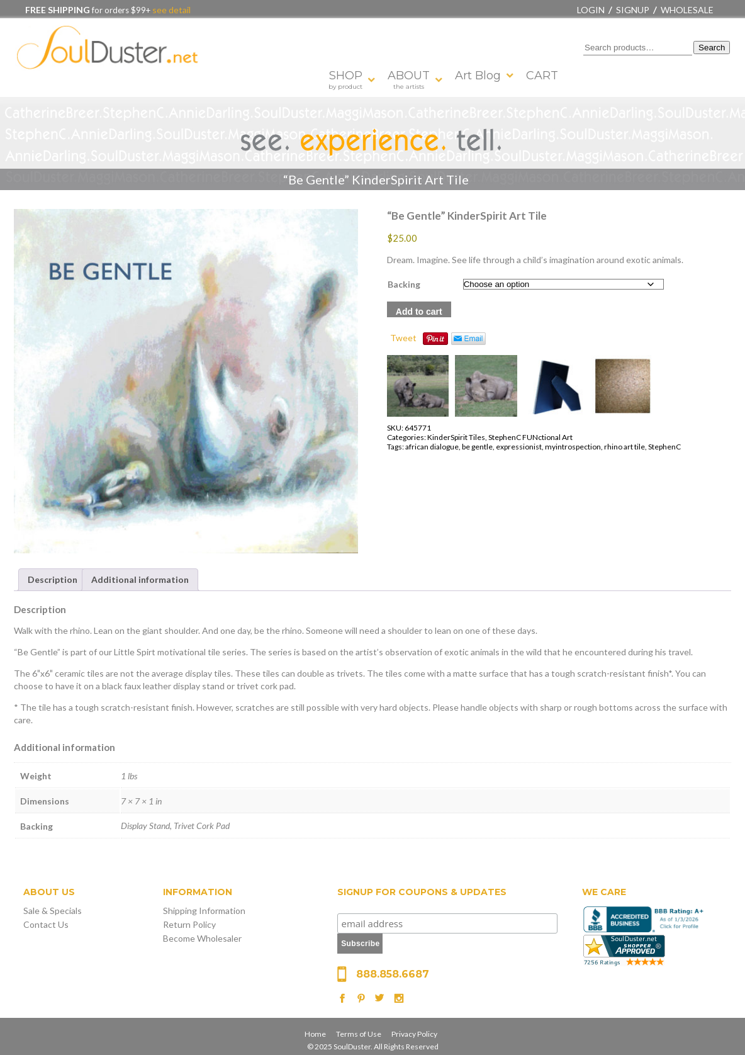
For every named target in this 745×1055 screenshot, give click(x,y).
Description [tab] (52, 579)
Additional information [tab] (140, 579)
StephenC (664, 446)
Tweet (403, 337)
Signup (632, 9)
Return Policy (189, 924)
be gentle (477, 446)
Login (591, 9)
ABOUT (409, 80)
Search (711, 47)
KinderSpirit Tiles (456, 437)
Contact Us (46, 924)
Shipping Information (204, 910)
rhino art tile (624, 446)
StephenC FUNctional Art (530, 437)
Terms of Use (358, 1034)
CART (542, 75)
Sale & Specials (52, 910)
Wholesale (687, 9)
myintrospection (573, 446)
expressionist (519, 446)
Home (315, 1034)
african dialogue (432, 446)
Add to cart (419, 312)
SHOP (345, 80)
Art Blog (478, 75)
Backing (404, 284)
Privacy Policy (414, 1034)
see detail (170, 9)
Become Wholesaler (202, 938)
